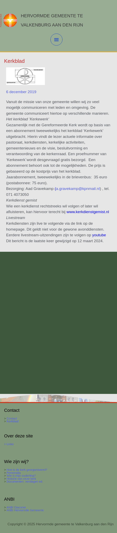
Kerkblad (12, 421)
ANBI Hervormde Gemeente (25, 510)
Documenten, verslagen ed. (25, 481)
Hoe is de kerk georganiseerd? (27, 469)
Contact (12, 418)
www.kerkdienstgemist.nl (88, 212)
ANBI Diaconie (16, 507)
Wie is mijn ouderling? (21, 475)
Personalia (14, 472)
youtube (99, 235)
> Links (9, 444)
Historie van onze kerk (21, 478)
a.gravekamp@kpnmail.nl (78, 188)
